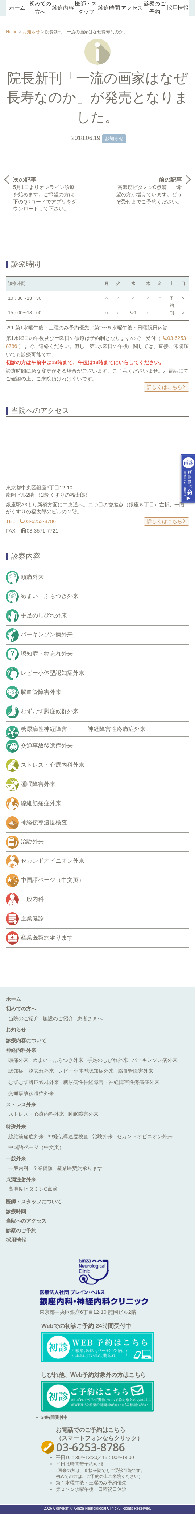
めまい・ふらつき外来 (50, 596)
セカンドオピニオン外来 (52, 861)
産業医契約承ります (47, 938)
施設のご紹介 (58, 1018)
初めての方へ (21, 1009)
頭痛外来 (32, 577)
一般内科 (32, 899)
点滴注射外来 (21, 1179)
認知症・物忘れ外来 (47, 654)
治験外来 (32, 842)
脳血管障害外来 (41, 692)
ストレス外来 (21, 1104)
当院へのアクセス (26, 1221)
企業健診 (32, 919)
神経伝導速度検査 (44, 823)
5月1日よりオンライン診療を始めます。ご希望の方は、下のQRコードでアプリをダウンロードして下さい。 (46, 193)
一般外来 (16, 1158)
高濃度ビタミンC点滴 (33, 1189)
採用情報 (177, 8)
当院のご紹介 (23, 1018)
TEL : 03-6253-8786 (31, 521)
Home (11, 31)
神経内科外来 (21, 1050)
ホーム (17, 8)
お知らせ (31, 31)
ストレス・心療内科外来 (52, 765)
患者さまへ (90, 1018)
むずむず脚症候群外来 (50, 711)
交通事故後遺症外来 (47, 746)
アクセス (132, 8)
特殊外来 (16, 1127)
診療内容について (26, 1040)
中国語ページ (52, 880)
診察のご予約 (21, 1230)
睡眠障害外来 (38, 784)
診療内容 (63, 8)
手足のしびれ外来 (44, 615)
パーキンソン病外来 (47, 634)
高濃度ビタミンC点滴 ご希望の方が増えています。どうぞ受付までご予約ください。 (149, 190)
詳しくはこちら (166, 386)
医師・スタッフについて (34, 1201)
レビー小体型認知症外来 (52, 673)
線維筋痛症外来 (41, 803)
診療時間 (109, 8)
